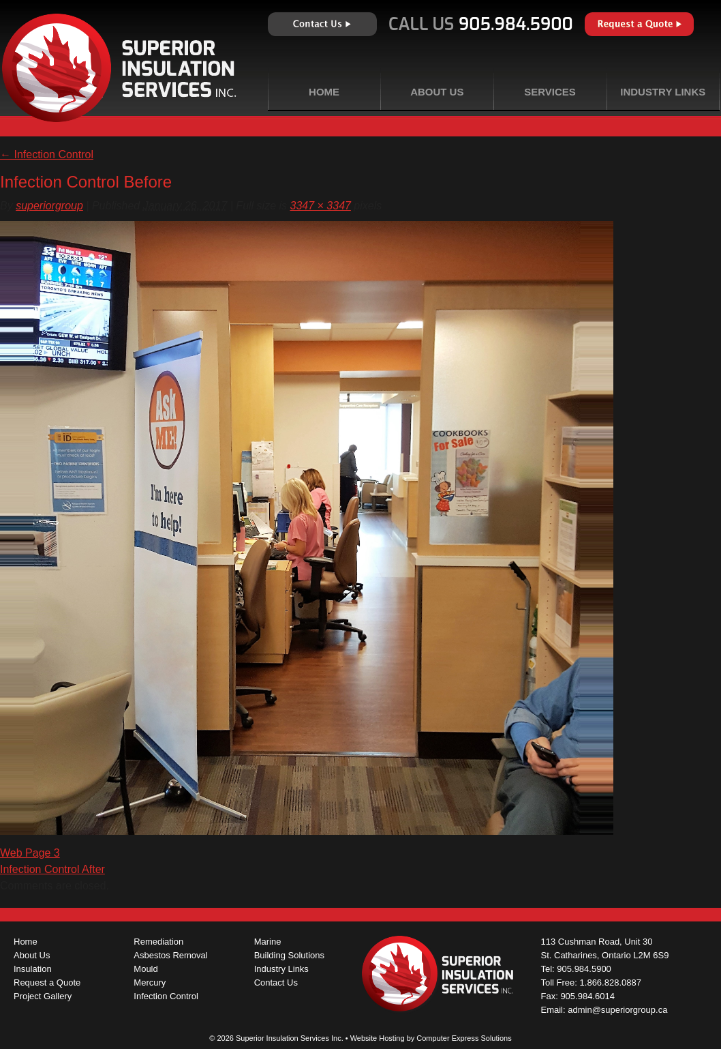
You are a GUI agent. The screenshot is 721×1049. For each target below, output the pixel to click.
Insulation (33, 969)
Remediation (158, 941)
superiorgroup (49, 205)
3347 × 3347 (320, 205)
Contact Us (322, 24)
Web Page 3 (30, 853)
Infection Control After (52, 869)
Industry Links (662, 92)
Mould (145, 969)
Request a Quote (639, 24)
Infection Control (46, 154)
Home (324, 92)
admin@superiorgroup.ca (617, 1010)
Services (550, 92)
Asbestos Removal (170, 955)
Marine (267, 941)
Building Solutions (289, 955)
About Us (436, 92)
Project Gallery (43, 996)
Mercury (150, 982)
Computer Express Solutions (463, 1038)
